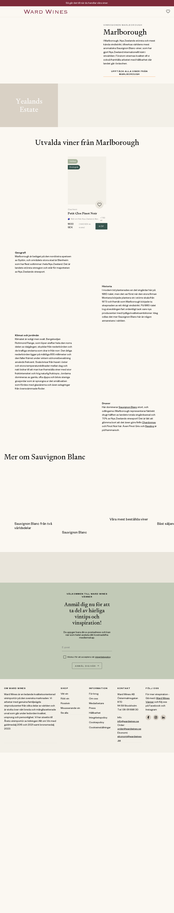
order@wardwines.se (129, 729)
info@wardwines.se (128, 721)
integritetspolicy (103, 657)
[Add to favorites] (99, 204)
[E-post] (87, 648)
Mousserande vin (70, 708)
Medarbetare (96, 703)
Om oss (93, 699)
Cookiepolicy (96, 722)
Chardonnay (149, 423)
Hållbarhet (95, 713)
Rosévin (65, 703)
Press (92, 708)
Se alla (64, 713)
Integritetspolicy (98, 718)
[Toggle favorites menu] (168, 11)
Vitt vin (64, 694)
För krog (93, 694)
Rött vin (65, 699)
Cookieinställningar (100, 728)
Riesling (149, 426)
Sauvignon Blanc (128, 407)
